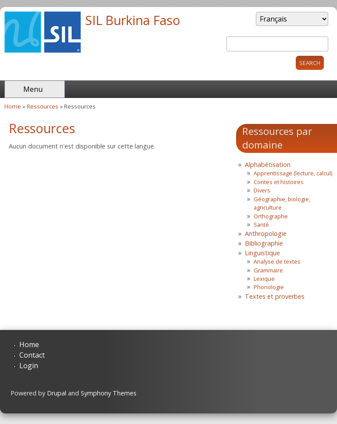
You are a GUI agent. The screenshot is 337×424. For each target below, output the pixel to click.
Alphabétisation (267, 164)
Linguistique (262, 253)
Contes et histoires (279, 182)
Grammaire (268, 270)
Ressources (42, 106)
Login (28, 365)
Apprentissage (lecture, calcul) (293, 173)
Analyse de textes (277, 261)
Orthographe (271, 216)
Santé (261, 224)
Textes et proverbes (275, 296)
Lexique (264, 279)
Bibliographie (264, 243)
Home (12, 106)
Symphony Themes (108, 393)
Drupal (56, 393)
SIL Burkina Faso (132, 20)
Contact (32, 355)
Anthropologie (266, 233)
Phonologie (269, 287)
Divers (262, 190)
